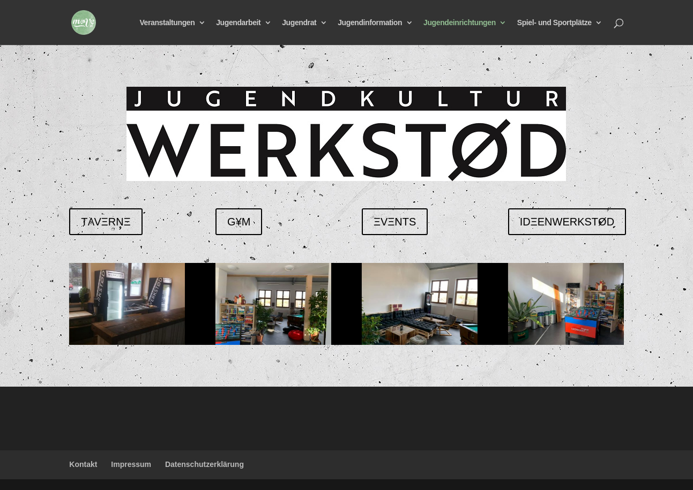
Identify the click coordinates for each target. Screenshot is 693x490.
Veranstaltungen (167, 23)
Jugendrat (299, 23)
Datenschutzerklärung (204, 464)
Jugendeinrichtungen (459, 23)
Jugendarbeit (238, 23)
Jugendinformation (370, 23)
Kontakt (83, 464)
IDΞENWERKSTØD (567, 222)
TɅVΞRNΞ (105, 222)
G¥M (238, 222)
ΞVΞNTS (395, 222)
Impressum (131, 464)
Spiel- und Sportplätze (554, 23)
